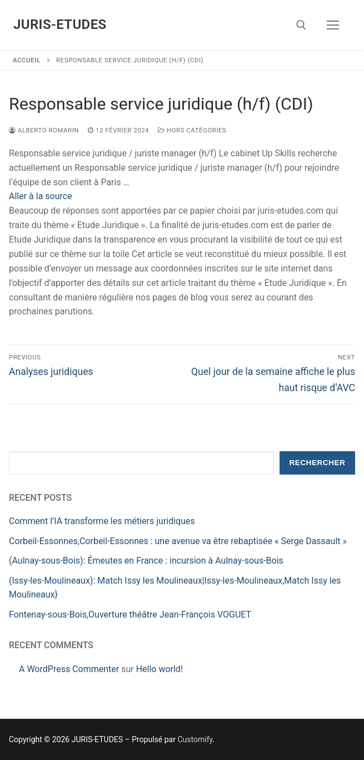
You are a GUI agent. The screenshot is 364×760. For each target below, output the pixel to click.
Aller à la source (40, 196)
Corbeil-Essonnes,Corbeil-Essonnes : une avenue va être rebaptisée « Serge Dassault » (178, 541)
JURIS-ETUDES (60, 24)
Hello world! (159, 669)
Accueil (27, 60)
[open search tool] (301, 25)
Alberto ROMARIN (44, 130)
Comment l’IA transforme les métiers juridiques (102, 521)
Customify (194, 739)
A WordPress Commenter (69, 669)
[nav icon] (333, 25)
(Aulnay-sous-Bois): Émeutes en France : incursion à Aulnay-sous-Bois (146, 560)
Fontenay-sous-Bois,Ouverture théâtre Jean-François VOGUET (130, 614)
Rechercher (317, 462)
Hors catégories (192, 130)
